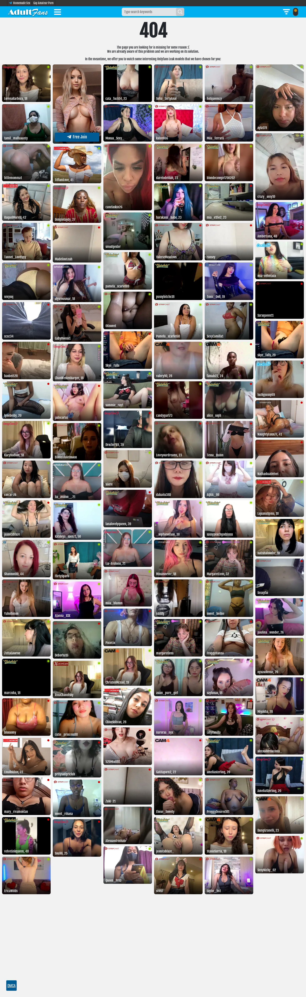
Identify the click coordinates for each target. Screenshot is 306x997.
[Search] (180, 12)
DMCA (12, 985)
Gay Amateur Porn (43, 3)
